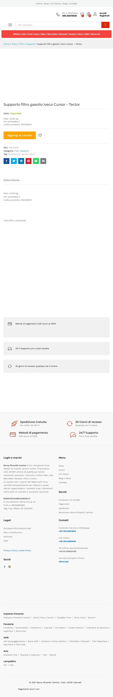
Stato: (7, 113)
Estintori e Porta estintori (54, 641)
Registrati (104, 15)
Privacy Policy (10, 550)
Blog (65, 3)
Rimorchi (95, 34)
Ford (30, 34)
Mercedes (52, 34)
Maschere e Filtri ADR (14, 644)
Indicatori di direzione (98, 628)
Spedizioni (64, 508)
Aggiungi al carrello (19, 135)
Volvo (80, 34)
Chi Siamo (56, 3)
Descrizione (11, 180)
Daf (24, 34)
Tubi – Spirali (49, 655)
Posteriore (36, 628)
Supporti (24, 151)
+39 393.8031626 (67, 531)
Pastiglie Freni (64, 617)
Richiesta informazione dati (17, 528)
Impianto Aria (10, 655)
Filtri (16, 151)
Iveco (36, 34)
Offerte (16, 34)
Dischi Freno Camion (43, 617)
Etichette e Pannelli (79, 641)
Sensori (91, 617)
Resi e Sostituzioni (13, 532)
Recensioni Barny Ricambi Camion (76, 512)
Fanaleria (8, 628)
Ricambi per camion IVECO (21, 154)
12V (5, 665)
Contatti (73, 3)
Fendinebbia (22, 628)
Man (43, 34)
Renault (63, 34)
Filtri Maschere (99, 641)
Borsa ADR (33, 641)
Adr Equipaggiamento (14, 641)
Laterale (48, 628)
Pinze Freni (79, 617)
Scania (72, 34)
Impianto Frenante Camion (17, 617)
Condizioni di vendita (69, 500)
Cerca (105, 25)
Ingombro (8, 631)
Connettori (60, 628)
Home (39, 3)
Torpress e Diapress (30, 655)
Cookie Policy (24, 550)
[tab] (13, 181)
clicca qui (63, 561)
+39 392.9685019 (67, 541)
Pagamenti (64, 504)
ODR (6, 541)
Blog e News (65, 478)
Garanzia (8, 536)
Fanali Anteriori (76, 628)
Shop (46, 3)
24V (12, 665)
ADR (87, 34)
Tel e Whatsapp (70, 13)
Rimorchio (21, 631)
